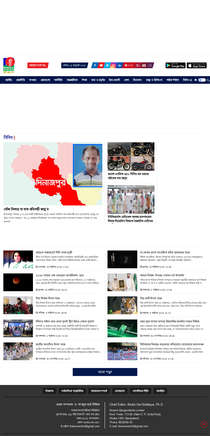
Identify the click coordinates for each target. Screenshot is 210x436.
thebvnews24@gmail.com (85, 426)
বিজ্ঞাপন (50, 391)
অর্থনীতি (58, 80)
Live (128, 65)
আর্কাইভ (160, 391)
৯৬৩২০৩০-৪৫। (92, 422)
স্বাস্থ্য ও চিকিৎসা (154, 80)
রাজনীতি (20, 80)
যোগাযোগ (120, 391)
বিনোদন (137, 80)
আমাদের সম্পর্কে (99, 391)
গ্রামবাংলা (45, 80)
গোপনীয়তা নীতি (140, 391)
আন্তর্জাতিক (72, 80)
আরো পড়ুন (105, 372)
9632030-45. (125, 422)
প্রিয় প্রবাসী (114, 80)
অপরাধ (32, 80)
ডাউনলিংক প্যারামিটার (72, 391)
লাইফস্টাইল (173, 80)
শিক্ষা (84, 80)
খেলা (126, 80)
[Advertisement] (105, 28)
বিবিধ (187, 80)
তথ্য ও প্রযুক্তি (98, 80)
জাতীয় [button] (8, 80)
